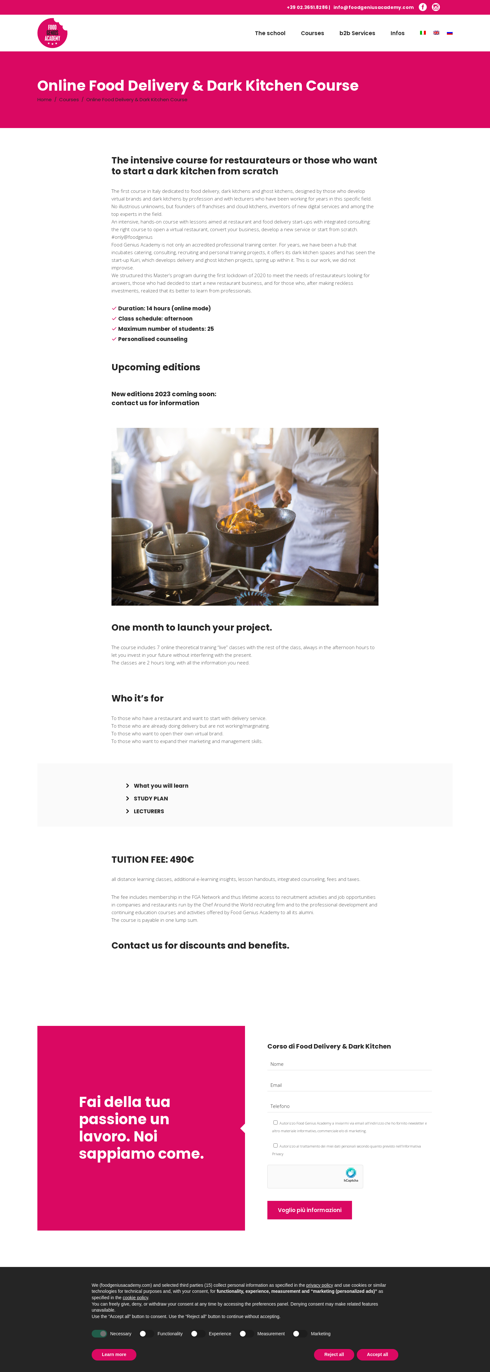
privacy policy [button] (319, 1297)
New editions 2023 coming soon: (163, 394)
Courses (69, 99)
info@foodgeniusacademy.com (373, 7)
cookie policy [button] (135, 1309)
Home (44, 99)
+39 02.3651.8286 (307, 7)
